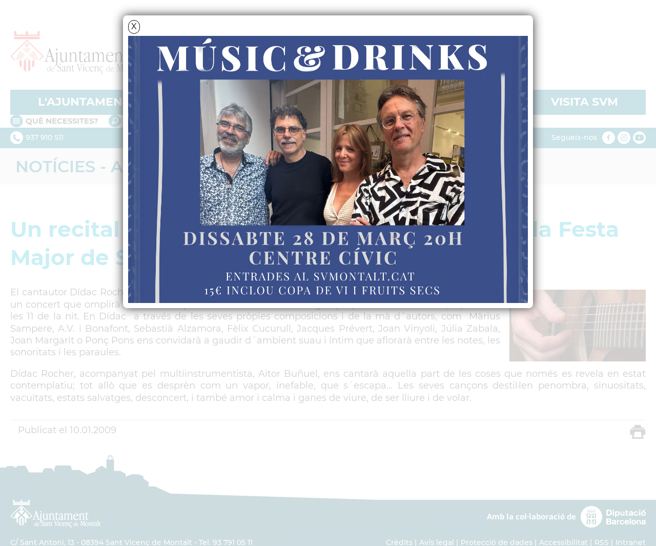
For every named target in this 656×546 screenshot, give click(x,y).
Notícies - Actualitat (115, 166)
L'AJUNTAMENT (84, 102)
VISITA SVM (584, 102)
